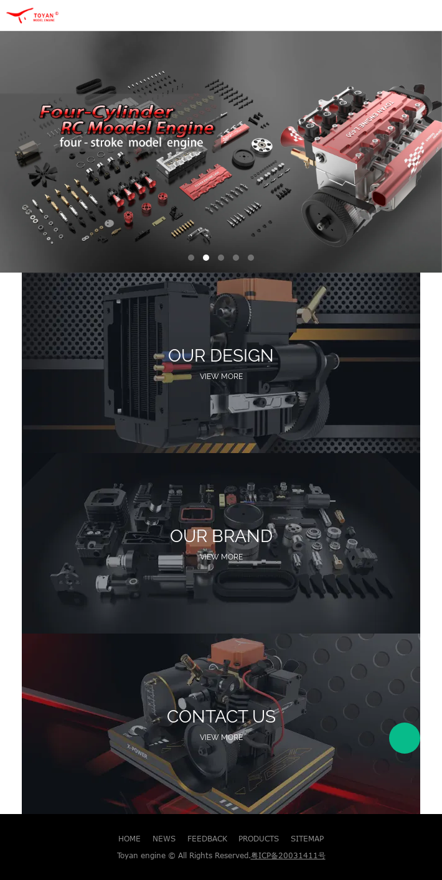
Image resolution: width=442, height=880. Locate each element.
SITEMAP (307, 838)
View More (221, 376)
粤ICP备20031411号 (288, 855)
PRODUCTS (258, 838)
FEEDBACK (207, 838)
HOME (129, 838)
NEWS (164, 838)
